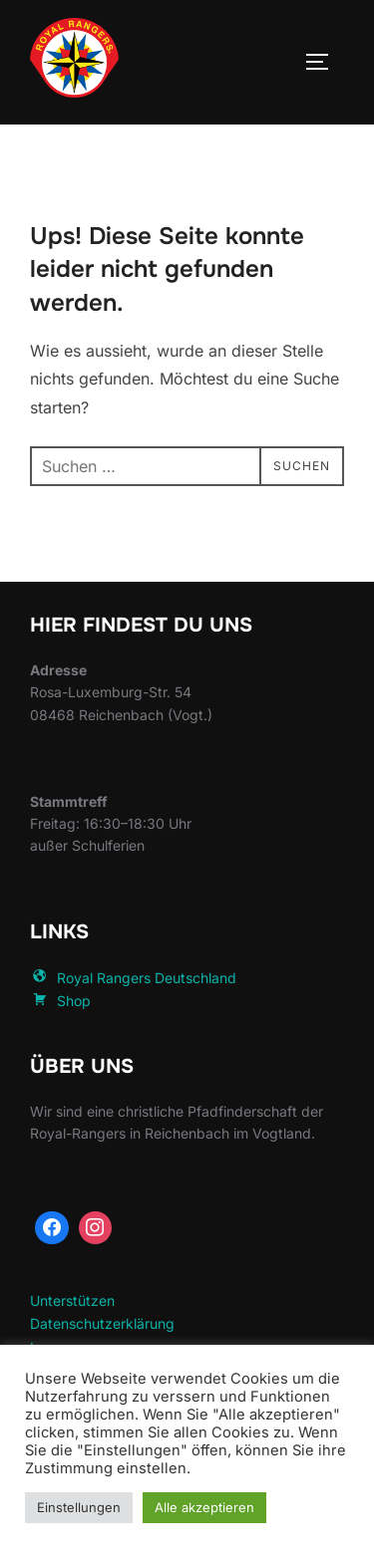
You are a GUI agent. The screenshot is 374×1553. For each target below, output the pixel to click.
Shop (60, 1000)
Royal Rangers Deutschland (133, 977)
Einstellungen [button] (79, 1507)
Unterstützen (72, 1300)
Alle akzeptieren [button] (204, 1507)
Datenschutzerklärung (102, 1323)
